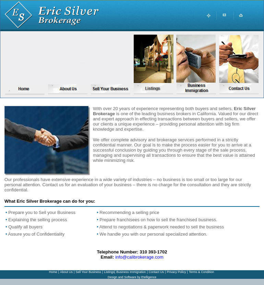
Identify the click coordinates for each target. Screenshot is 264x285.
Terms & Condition (201, 272)
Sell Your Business (88, 272)
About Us (66, 272)
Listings (109, 272)
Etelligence (148, 277)
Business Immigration (131, 272)
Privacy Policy (176, 272)
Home (53, 272)
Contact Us (156, 272)
